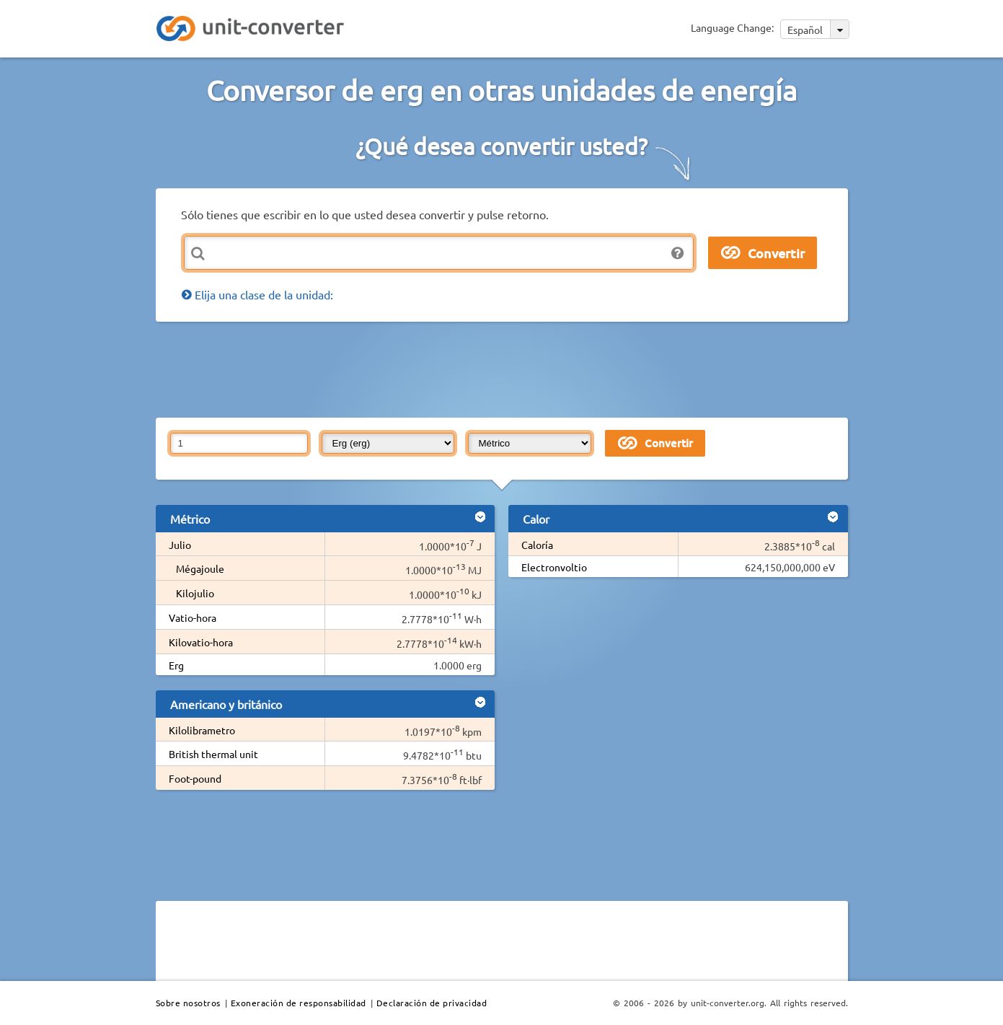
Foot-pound (195, 778)
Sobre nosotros (188, 1002)
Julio (180, 544)
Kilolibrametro (202, 729)
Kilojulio (195, 592)
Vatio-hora (192, 617)
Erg (176, 665)
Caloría (537, 544)
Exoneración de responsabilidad (298, 1002)
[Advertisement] (505, 368)
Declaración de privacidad (431, 1002)
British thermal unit (213, 753)
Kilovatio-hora (201, 641)
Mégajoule (200, 568)
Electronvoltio (554, 566)
